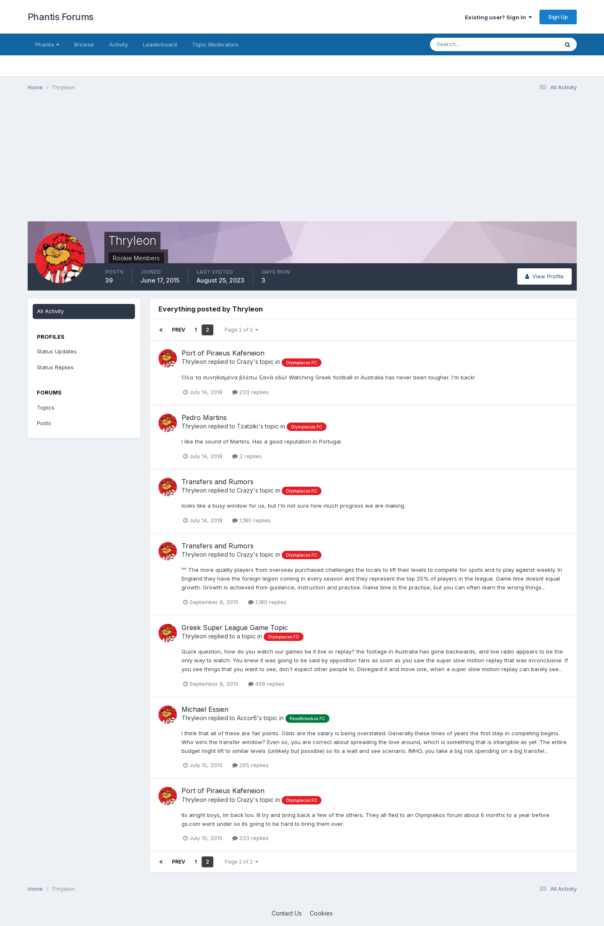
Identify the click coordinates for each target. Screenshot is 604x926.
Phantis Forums (60, 16)
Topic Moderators (215, 44)
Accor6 (247, 717)
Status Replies (55, 367)
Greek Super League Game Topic (234, 627)
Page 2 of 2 (241, 330)
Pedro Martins (204, 417)
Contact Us (287, 913)
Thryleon (194, 361)
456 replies (266, 683)
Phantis (47, 44)
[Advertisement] (180, 162)
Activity (118, 44)
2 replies (247, 456)
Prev (178, 330)
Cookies (321, 913)
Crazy (245, 361)
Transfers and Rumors (217, 481)
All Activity (50, 311)
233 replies (250, 392)
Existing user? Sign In (498, 17)
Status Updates (57, 351)
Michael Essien (204, 709)
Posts (44, 423)
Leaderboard (160, 44)
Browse (84, 44)
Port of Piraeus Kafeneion (222, 353)
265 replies (250, 765)
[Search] (467, 44)
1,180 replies (251, 520)
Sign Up (558, 16)
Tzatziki (247, 426)
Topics (45, 407)
